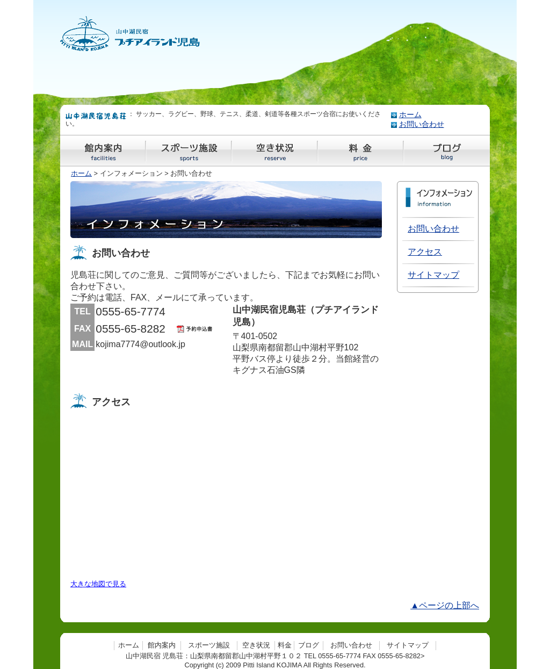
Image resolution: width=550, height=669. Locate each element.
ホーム (410, 115)
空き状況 (256, 645)
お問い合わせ (421, 124)
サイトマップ (433, 274)
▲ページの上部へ (444, 605)
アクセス (425, 251)
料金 (285, 645)
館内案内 (162, 645)
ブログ (308, 645)
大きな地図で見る (98, 584)
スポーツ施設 (209, 645)
